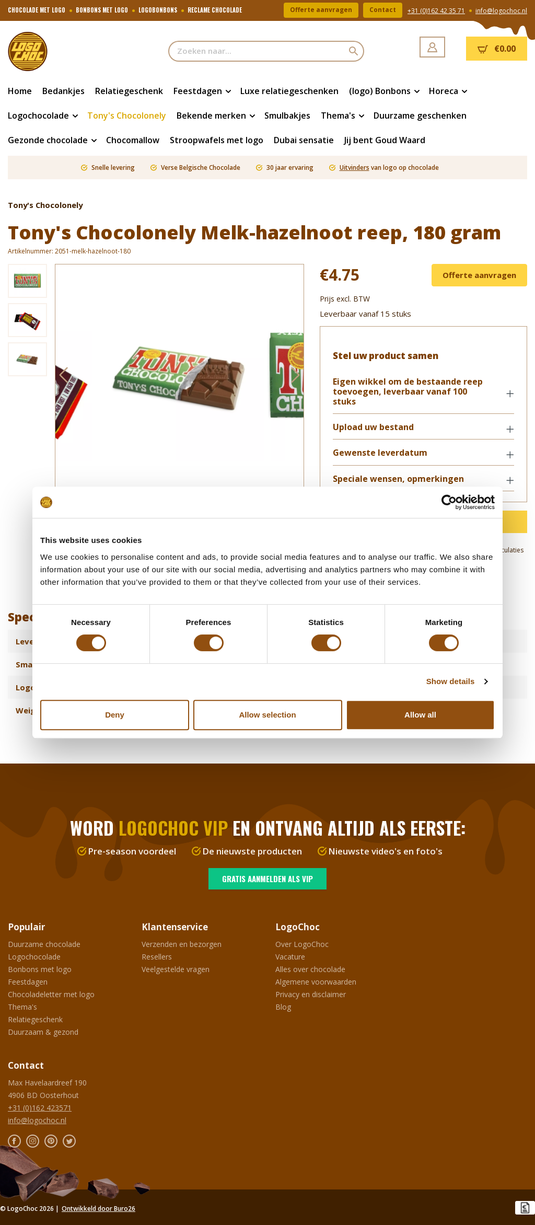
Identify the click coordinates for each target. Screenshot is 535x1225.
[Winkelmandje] (496, 49)
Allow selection (267, 714)
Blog (283, 1007)
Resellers (157, 957)
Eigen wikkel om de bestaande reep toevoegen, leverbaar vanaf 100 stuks (408, 392)
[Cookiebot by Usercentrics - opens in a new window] (449, 502)
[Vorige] (63, 377)
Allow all (420, 714)
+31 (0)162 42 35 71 (436, 10)
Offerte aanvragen (321, 10)
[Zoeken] (354, 51)
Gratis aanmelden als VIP (267, 878)
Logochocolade (34, 957)
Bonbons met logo (40, 969)
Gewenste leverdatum (380, 453)
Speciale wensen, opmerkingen (398, 479)
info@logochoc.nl (501, 10)
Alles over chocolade (310, 969)
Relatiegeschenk (35, 1019)
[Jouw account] (432, 47)
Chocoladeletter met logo (51, 994)
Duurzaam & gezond (43, 1032)
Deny (114, 714)
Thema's (22, 1007)
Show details (450, 681)
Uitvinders (354, 167)
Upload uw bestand (373, 428)
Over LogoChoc (302, 944)
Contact (382, 10)
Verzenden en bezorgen (182, 944)
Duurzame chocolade (44, 944)
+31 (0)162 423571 (40, 1108)
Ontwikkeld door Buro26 (98, 1208)
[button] (423, 393)
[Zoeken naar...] (256, 51)
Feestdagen (28, 982)
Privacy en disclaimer (310, 994)
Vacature (290, 957)
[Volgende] (296, 377)
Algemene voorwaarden (315, 982)
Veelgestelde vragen (176, 969)
